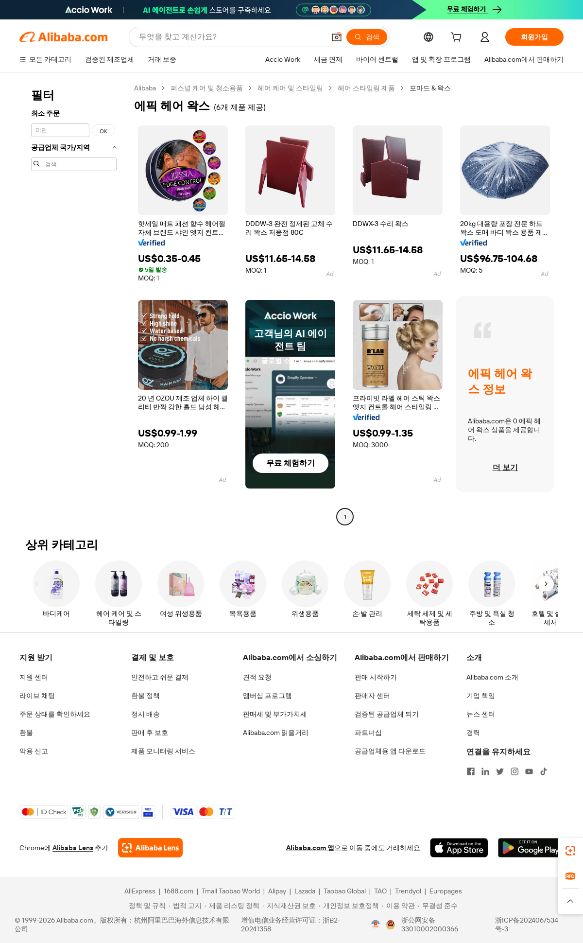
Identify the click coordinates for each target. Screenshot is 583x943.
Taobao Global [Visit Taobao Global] (345, 891)
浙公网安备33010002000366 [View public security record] (429, 924)
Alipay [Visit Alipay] (277, 891)
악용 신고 (33, 751)
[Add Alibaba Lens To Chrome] (150, 847)
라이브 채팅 (37, 695)
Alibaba (145, 88)
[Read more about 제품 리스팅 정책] (232, 905)
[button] (337, 37)
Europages (445, 891)
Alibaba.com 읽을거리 (276, 732)
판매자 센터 (372, 695)
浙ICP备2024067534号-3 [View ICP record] (526, 924)
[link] (570, 850)
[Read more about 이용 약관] (398, 905)
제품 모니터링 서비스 (163, 751)
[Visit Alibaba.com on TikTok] (543, 771)
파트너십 (368, 732)
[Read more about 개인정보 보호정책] (349, 905)
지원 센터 (33, 677)
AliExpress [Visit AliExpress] (139, 891)
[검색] (366, 37)
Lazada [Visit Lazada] (304, 891)
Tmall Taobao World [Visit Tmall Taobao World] (231, 891)
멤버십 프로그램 (267, 695)
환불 (26, 732)
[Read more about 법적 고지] (185, 905)
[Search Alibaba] (231, 37)
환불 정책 (145, 695)
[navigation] (73, 303)
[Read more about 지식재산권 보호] (289, 905)
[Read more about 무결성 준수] (438, 905)
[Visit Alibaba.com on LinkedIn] (485, 771)
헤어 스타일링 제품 (366, 88)
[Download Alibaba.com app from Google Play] (531, 847)
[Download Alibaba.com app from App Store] (459, 847)
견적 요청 (257, 677)
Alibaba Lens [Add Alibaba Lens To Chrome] (72, 848)
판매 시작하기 (376, 677)
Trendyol (408, 891)
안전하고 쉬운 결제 (160, 677)
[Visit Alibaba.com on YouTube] (529, 771)
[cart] (458, 38)
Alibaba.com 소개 (492, 677)
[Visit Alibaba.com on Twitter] (500, 771)
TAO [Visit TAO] (380, 891)
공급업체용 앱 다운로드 (390, 751)
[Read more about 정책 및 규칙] (146, 905)
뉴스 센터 (480, 714)
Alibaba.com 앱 (310, 848)
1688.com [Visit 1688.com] (178, 891)
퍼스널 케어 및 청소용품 (207, 88)
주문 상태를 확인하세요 (54, 714)
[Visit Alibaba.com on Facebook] (470, 771)
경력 (473, 732)
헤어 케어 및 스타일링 (290, 88)
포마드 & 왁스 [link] (430, 88)
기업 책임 (480, 695)
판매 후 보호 (149, 732)
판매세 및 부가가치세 (275, 714)
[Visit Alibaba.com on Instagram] (514, 771)
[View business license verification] (375, 924)
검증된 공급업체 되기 (387, 714)
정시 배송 (145, 714)
